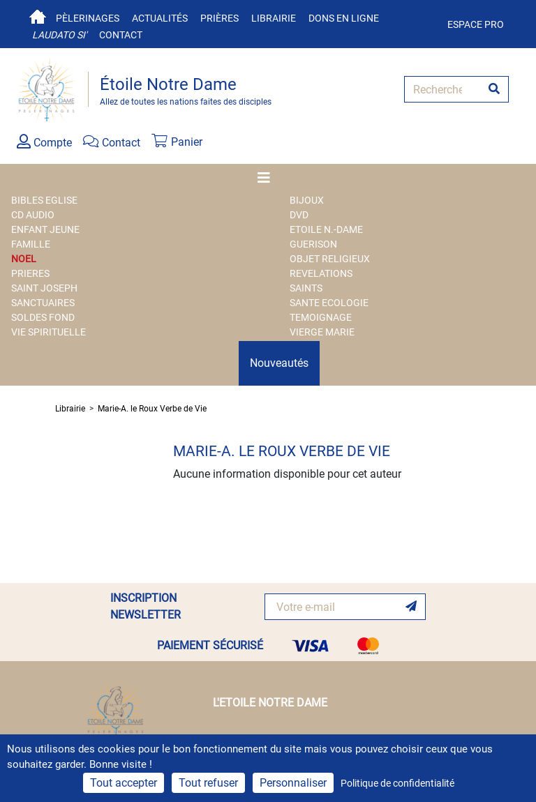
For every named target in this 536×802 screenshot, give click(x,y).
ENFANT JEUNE (45, 229)
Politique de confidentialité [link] (397, 783)
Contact (120, 34)
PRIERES (30, 273)
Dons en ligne (343, 18)
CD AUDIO (32, 214)
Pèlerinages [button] (87, 18)
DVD (299, 214)
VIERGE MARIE (322, 332)
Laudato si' (59, 34)
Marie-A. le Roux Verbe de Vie (152, 409)
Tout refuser (208, 782)
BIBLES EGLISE (44, 200)
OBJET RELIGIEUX (330, 258)
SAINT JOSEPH (44, 288)
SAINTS (306, 288)
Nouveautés (279, 363)
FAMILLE (30, 244)
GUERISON (313, 244)
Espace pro (475, 24)
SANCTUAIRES (43, 302)
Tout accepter (123, 782)
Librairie (273, 18)
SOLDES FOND (43, 317)
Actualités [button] (160, 18)
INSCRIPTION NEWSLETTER (145, 606)
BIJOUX (307, 200)
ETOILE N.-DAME (326, 229)
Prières (219, 18)
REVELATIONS (321, 273)
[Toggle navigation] (268, 178)
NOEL (23, 258)
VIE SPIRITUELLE (48, 332)
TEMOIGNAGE (321, 317)
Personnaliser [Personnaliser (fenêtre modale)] (293, 782)
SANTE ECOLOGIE (329, 302)
